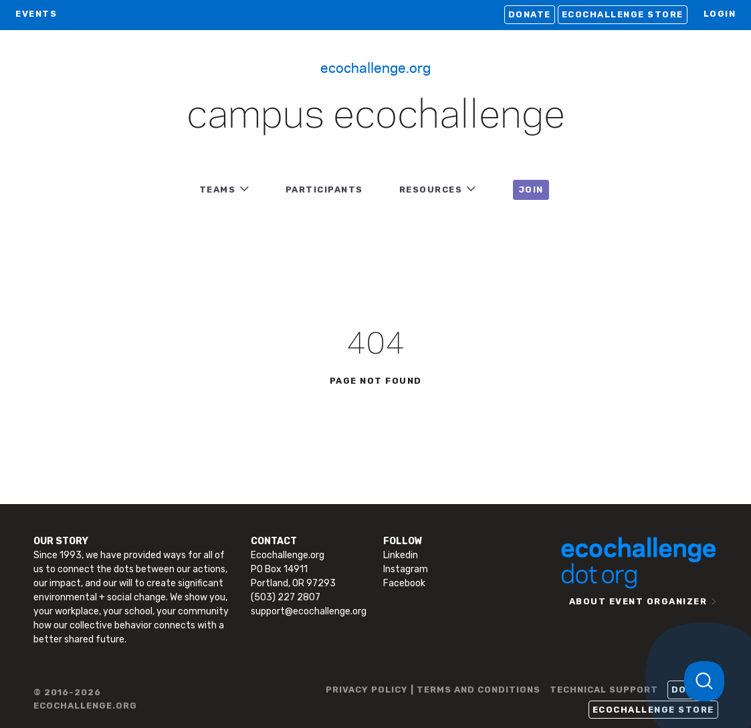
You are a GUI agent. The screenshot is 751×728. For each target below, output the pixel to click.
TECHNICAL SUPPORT (604, 690)
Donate (529, 14)
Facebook (404, 583)
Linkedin (400, 555)
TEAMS (217, 190)
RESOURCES (431, 190)
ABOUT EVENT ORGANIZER (638, 601)
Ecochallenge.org (375, 66)
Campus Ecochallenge (376, 116)
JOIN (531, 190)
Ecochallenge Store (622, 14)
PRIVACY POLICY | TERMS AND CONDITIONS (433, 690)
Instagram (405, 569)
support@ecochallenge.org (308, 611)
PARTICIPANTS (324, 190)
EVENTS (36, 14)
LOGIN (720, 14)
